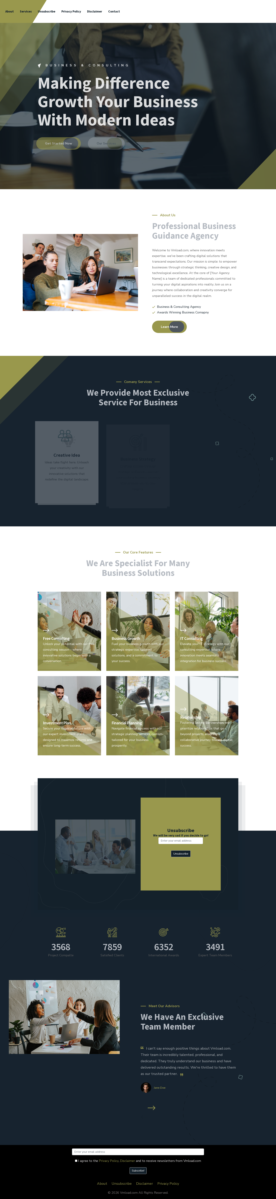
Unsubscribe (46, 11)
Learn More (169, 327)
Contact (114, 11)
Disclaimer (94, 11)
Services (26, 11)
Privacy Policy (71, 11)
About (9, 11)
